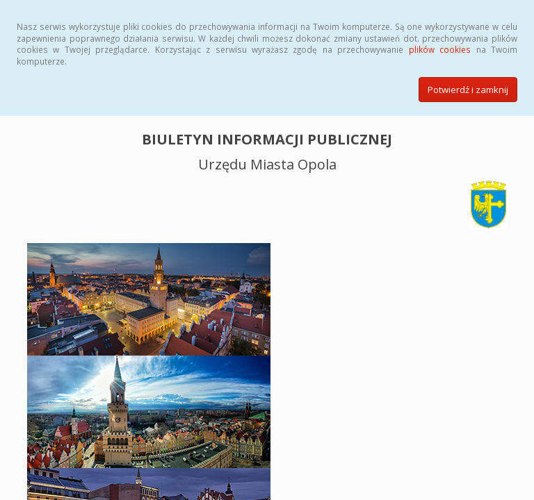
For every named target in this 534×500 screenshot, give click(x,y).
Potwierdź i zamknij (468, 89)
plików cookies (440, 49)
